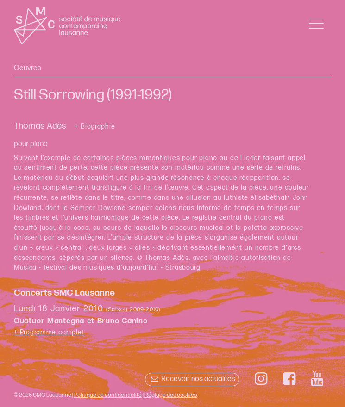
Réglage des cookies (170, 395)
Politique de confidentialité (108, 395)
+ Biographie (95, 126)
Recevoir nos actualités (192, 379)
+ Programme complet (49, 332)
